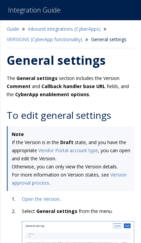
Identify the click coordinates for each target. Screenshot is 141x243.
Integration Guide (34, 10)
